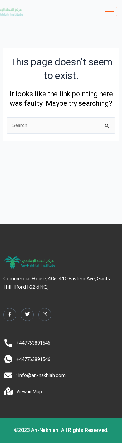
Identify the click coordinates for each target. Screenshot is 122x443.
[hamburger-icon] (110, 11)
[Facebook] (9, 314)
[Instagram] (44, 314)
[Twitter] (27, 314)
